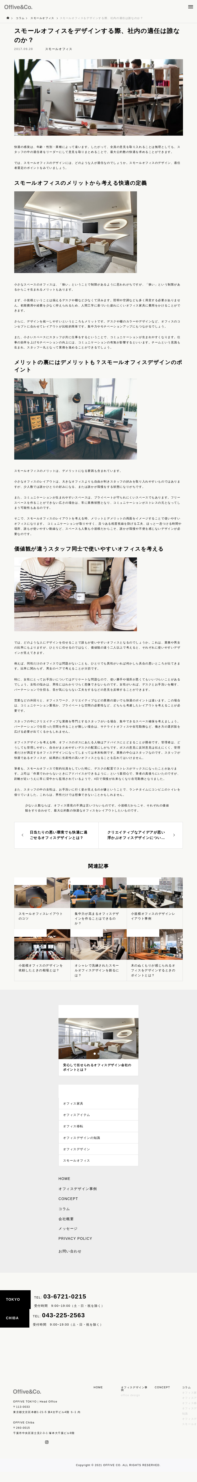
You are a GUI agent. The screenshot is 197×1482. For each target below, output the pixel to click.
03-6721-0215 (64, 1306)
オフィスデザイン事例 (78, 1199)
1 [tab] (95, 1054)
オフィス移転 (73, 1130)
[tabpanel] (98, 1047)
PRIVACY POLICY (75, 1249)
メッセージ (68, 1239)
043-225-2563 (63, 1325)
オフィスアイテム (77, 1117)
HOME (64, 1189)
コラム (64, 1219)
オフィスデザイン (77, 1157)
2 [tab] (99, 1054)
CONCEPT (68, 1209)
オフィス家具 (73, 1104)
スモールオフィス (59, 49)
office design (130, 1405)
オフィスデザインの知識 (82, 1143)
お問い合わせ (70, 1261)
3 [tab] (102, 1054)
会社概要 (66, 1229)
